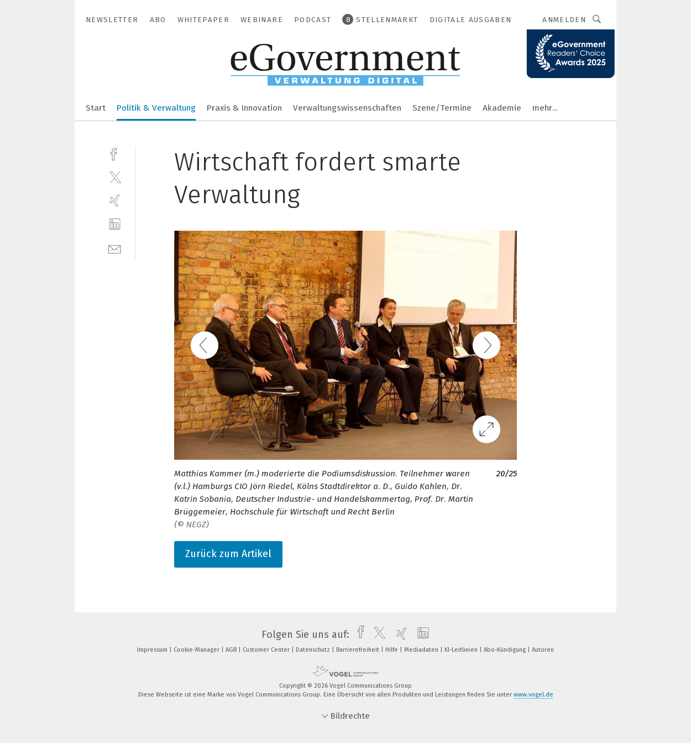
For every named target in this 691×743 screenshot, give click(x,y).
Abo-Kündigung (505, 649)
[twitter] (115, 177)
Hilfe (392, 649)
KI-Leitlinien (461, 649)
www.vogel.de (533, 694)
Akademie (502, 108)
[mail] (115, 248)
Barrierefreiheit (358, 649)
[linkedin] (115, 224)
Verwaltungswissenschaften (347, 108)
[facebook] (115, 153)
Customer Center (267, 649)
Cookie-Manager (197, 649)
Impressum (153, 649)
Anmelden (564, 19)
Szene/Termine (442, 108)
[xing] (115, 200)
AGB (232, 649)
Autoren (543, 649)
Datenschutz (314, 649)
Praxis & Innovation (244, 108)
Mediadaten (422, 649)
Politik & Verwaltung (156, 108)
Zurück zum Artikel (228, 554)
